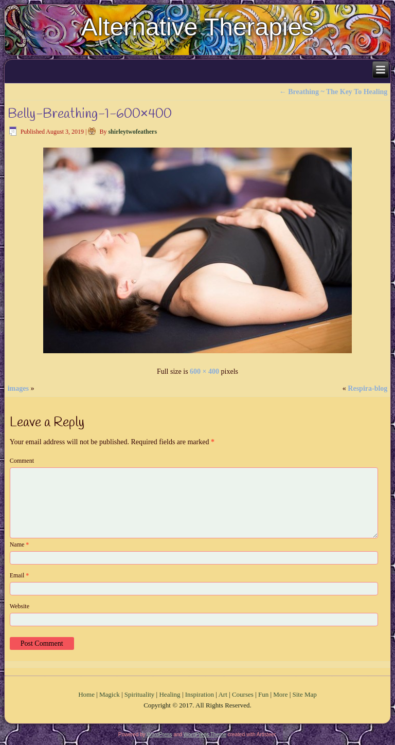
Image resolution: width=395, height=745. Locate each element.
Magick (109, 694)
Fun (263, 694)
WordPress (159, 734)
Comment (22, 460)
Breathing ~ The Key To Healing (333, 92)
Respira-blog (367, 388)
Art (222, 694)
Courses (243, 694)
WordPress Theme (205, 734)
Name (19, 544)
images (18, 388)
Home (86, 694)
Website (19, 606)
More (280, 694)
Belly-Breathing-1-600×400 (90, 114)
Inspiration (199, 694)
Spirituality (139, 694)
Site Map (305, 694)
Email (19, 575)
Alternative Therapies (197, 27)
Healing (169, 694)
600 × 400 (204, 371)
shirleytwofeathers (132, 131)
